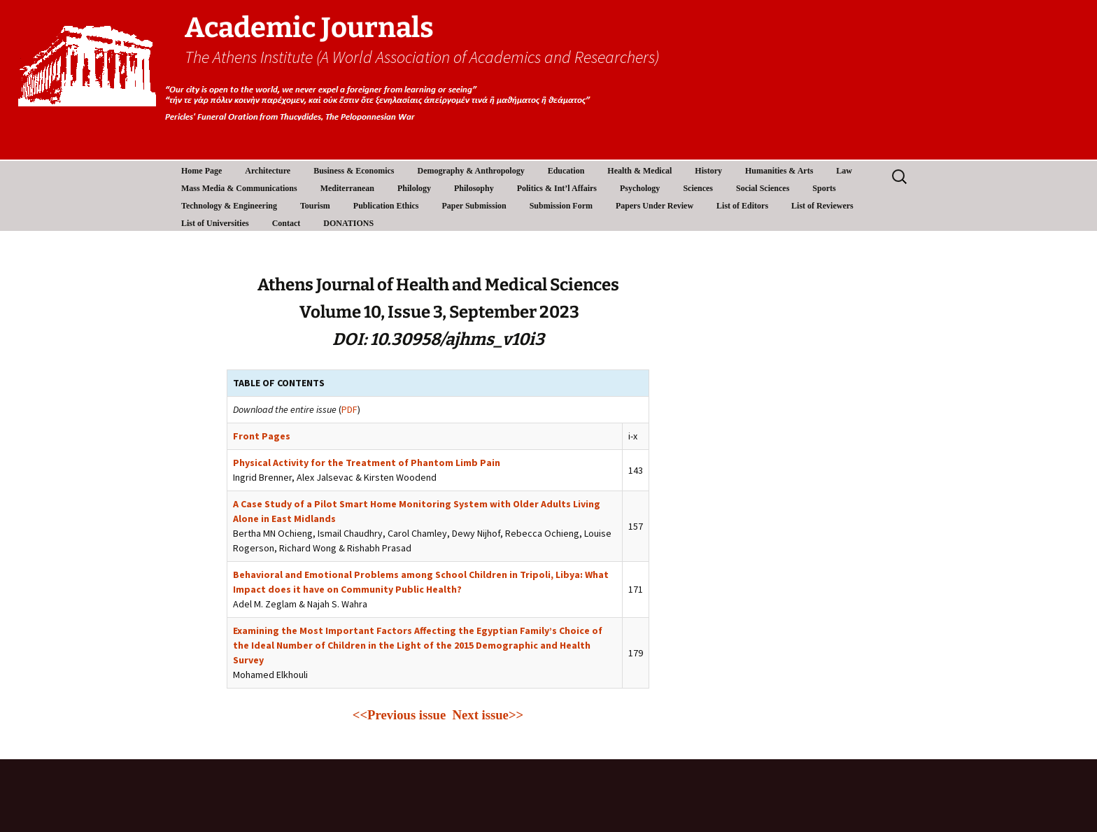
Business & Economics (353, 171)
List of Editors (742, 206)
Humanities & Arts (779, 171)
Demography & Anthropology (471, 171)
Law (844, 171)
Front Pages (261, 436)
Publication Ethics (386, 206)
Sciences (698, 188)
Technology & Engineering (229, 206)
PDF (349, 409)
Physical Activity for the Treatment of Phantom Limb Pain (366, 462)
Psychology (640, 188)
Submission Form (561, 206)
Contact (286, 223)
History (708, 171)
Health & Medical (639, 171)
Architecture (267, 171)
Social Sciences (762, 188)
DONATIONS (348, 223)
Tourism (315, 206)
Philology (414, 188)
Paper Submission (474, 206)
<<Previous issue (403, 714)
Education (566, 171)
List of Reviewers (822, 206)
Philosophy (474, 188)
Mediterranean (347, 188)
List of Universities (215, 223)
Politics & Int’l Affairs (557, 188)
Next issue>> (488, 714)
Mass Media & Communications (239, 188)
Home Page (201, 171)
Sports (823, 188)
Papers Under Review (654, 206)
